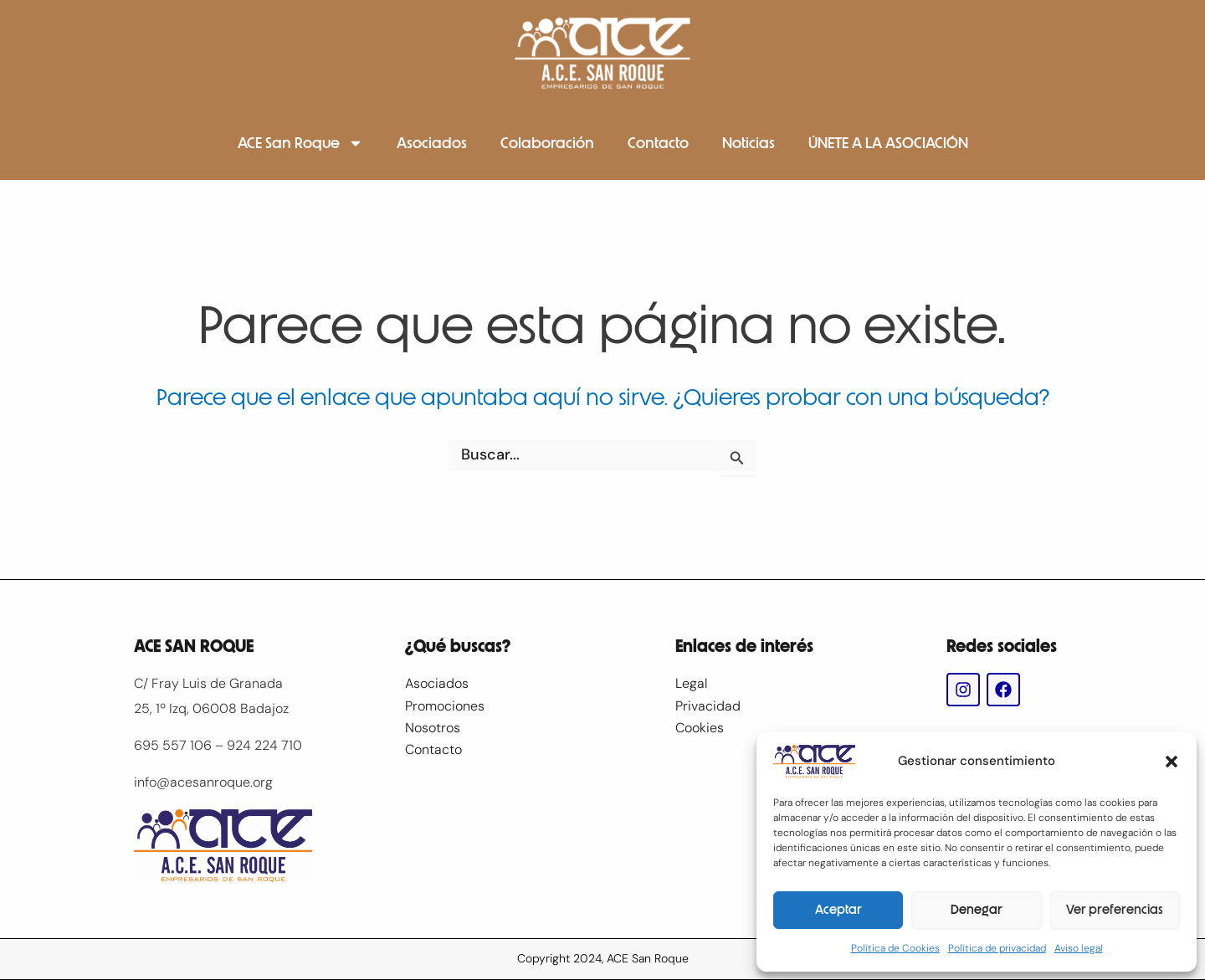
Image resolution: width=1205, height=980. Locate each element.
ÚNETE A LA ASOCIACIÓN (888, 143)
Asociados (432, 143)
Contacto (658, 143)
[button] (1171, 761)
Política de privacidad (997, 948)
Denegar (976, 909)
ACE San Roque (300, 143)
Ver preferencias (1114, 909)
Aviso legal (1078, 948)
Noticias (748, 143)
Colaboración (547, 143)
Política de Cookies (895, 948)
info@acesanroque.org (203, 782)
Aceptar (838, 909)
